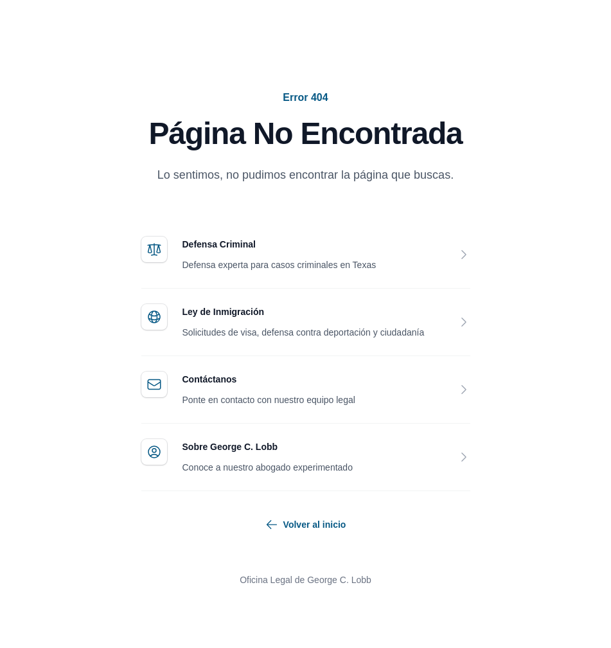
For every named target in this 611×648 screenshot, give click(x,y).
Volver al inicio (305, 524)
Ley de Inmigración (223, 312)
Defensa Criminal (219, 244)
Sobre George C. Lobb (230, 447)
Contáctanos (209, 379)
